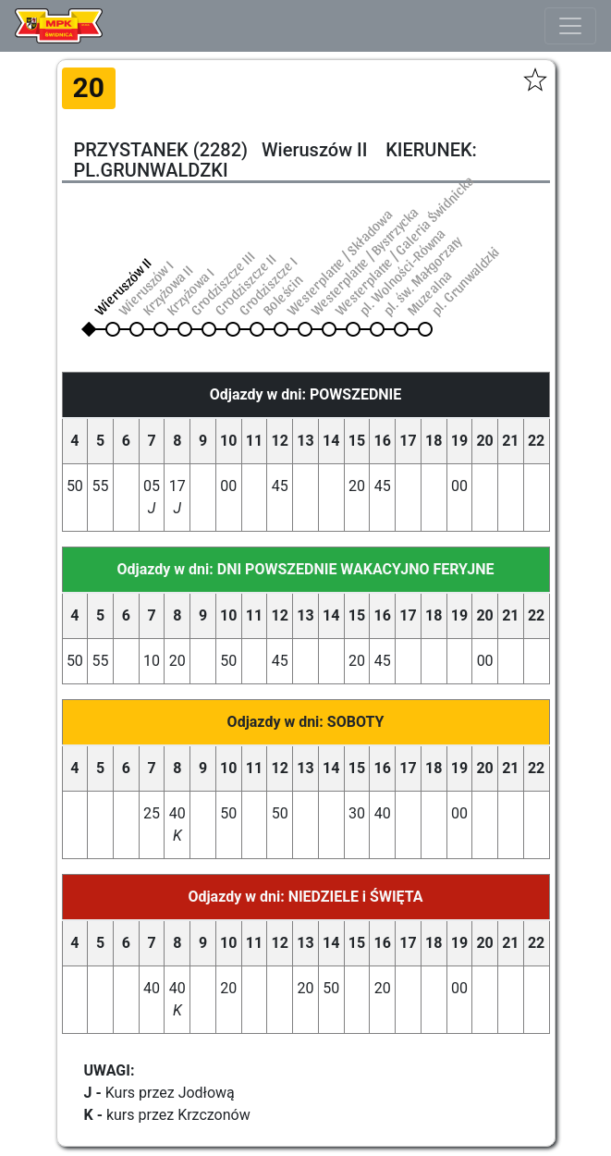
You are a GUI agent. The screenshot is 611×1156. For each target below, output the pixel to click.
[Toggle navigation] (570, 25)
